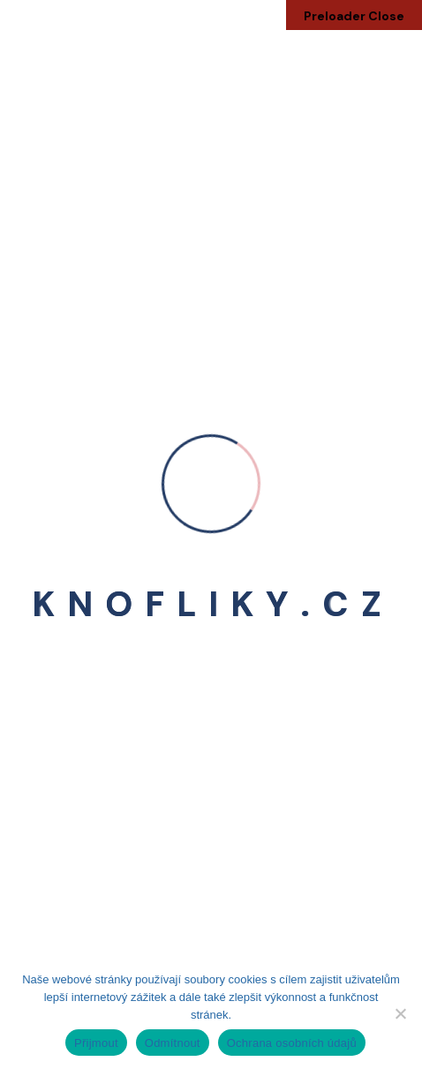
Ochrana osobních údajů (292, 1043)
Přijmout (96, 1043)
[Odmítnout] (400, 1013)
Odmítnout (172, 1043)
